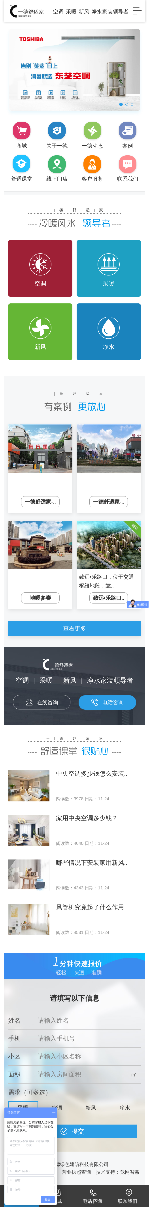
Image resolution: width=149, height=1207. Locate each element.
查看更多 (74, 628)
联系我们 (127, 1201)
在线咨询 (47, 702)
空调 (40, 270)
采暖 (109, 270)
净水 (109, 333)
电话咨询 (113, 702)
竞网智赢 (130, 1172)
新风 (40, 333)
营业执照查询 (76, 1172)
